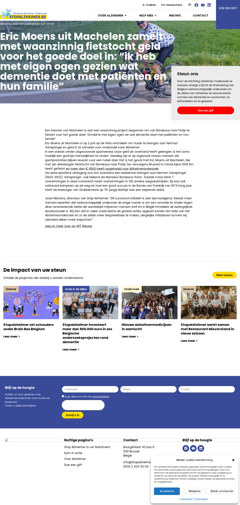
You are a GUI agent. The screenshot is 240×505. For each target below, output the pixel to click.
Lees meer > (11, 345)
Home (3, 29)
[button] (233, 460)
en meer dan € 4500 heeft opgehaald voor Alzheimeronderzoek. (112, 177)
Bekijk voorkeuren (222, 491)
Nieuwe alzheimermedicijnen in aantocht (147, 335)
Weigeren (194, 491)
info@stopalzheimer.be (139, 471)
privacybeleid (101, 405)
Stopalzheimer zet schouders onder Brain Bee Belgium (28, 335)
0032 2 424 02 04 (135, 475)
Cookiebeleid (186, 499)
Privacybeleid (201, 499)
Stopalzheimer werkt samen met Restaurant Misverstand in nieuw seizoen (207, 337)
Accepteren (167, 491)
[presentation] (83, 414)
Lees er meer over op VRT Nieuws (68, 235)
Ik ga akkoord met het (87, 405)
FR (189, 5)
